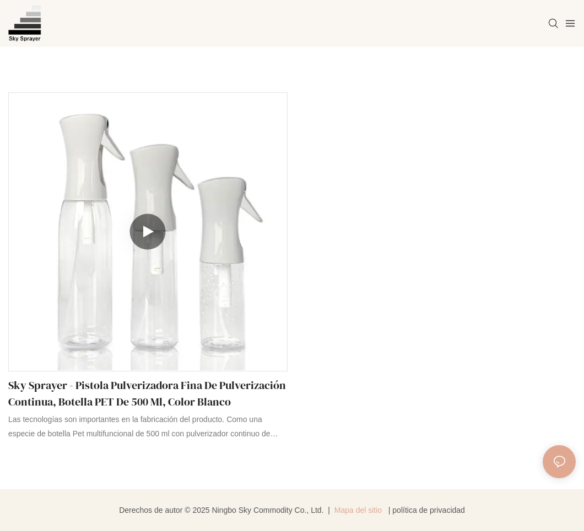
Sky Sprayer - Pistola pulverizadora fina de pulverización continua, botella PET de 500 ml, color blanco (147, 393)
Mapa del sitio (358, 510)
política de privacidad (428, 510)
